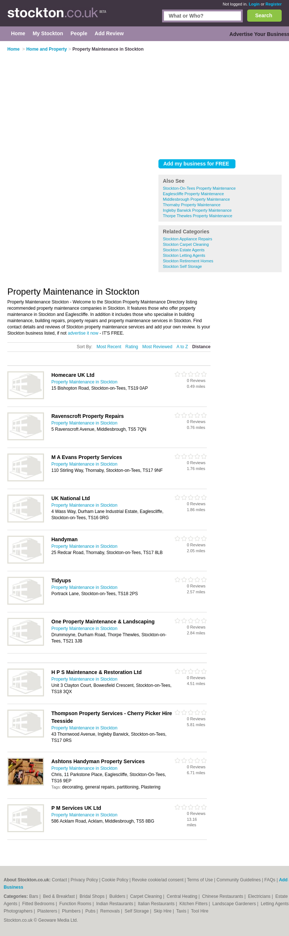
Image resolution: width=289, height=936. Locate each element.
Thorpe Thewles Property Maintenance (197, 216)
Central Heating (183, 896)
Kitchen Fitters (194, 903)
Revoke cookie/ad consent (157, 879)
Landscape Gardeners (234, 903)
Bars (34, 896)
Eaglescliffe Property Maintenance (193, 194)
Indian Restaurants (115, 903)
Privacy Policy (84, 879)
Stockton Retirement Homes (188, 261)
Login (254, 4)
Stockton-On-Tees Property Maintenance (199, 188)
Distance (201, 346)
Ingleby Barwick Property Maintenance (197, 210)
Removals (110, 911)
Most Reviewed (157, 346)
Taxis (182, 911)
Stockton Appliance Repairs (187, 239)
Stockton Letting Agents (184, 255)
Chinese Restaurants (223, 896)
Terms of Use (200, 879)
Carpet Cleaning (146, 896)
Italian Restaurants (157, 903)
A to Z (182, 346)
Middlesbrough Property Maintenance (196, 199)
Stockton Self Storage (182, 266)
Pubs (91, 911)
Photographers (19, 911)
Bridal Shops (93, 896)
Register (274, 4)
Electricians (260, 896)
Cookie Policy (115, 879)
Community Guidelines (238, 879)
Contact (59, 879)
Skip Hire (163, 911)
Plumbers (72, 911)
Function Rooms (76, 903)
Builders (118, 896)
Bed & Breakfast (59, 896)
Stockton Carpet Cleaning (186, 244)
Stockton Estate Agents (184, 250)
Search (263, 15)
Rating (131, 346)
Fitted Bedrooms (39, 903)
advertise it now (83, 333)
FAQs (269, 879)
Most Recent (108, 346)
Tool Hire (199, 911)
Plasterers (47, 911)
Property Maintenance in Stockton (84, 382)
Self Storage (137, 911)
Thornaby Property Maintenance (191, 205)
